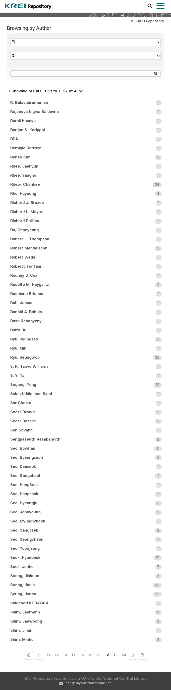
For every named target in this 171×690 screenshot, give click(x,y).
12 (57, 655)
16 (90, 655)
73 (142, 655)
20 (124, 655)
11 (48, 655)
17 (99, 655)
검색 (149, 6)
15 (82, 655)
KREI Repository (151, 21)
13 (65, 655)
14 (73, 655)
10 (38, 655)
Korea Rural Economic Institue (28, 6)
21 (132, 655)
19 (115, 655)
